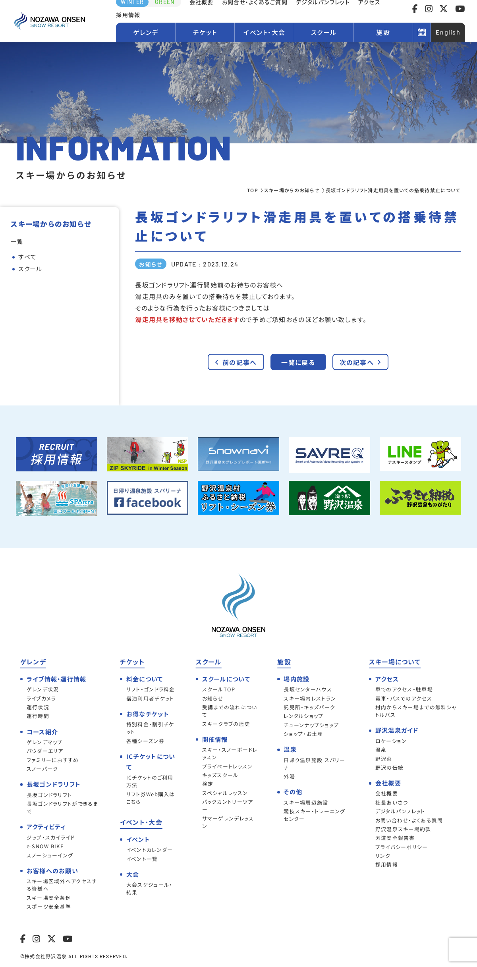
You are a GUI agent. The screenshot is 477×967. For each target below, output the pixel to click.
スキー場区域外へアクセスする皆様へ (62, 884)
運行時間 (38, 716)
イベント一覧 (142, 859)
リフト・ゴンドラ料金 (150, 689)
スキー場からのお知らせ (292, 190)
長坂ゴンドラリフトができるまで (62, 807)
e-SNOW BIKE (45, 846)
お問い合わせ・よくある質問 (409, 820)
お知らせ (213, 698)
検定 (208, 783)
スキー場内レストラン (310, 698)
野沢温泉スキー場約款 (403, 829)
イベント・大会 (264, 32)
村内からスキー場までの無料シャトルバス (416, 710)
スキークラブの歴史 (226, 724)
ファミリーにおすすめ (53, 760)
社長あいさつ (391, 802)
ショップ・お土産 (303, 733)
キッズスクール (220, 775)
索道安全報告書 (395, 838)
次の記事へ (361, 362)
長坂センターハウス (308, 689)
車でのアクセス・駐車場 (404, 689)
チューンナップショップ (311, 725)
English (448, 32)
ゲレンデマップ (45, 742)
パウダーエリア (45, 751)
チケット (205, 32)
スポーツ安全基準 (49, 906)
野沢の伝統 (389, 767)
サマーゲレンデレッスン (228, 822)
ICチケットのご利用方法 (150, 781)
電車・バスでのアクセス (403, 698)
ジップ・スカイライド (51, 837)
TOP (252, 190)
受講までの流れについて (229, 710)
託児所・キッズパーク (309, 707)
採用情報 (128, 15)
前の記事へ (236, 362)
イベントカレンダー (149, 849)
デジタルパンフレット (400, 811)
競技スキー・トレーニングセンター (314, 814)
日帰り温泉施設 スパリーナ (314, 763)
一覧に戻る (298, 362)
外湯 (289, 776)
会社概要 (386, 793)
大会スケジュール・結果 (149, 888)
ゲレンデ (145, 32)
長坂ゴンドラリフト (49, 795)
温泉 (381, 749)
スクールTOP (219, 689)
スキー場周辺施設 (306, 802)
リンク (383, 855)
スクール (323, 32)
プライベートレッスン (227, 766)
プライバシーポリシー (401, 847)
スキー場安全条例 (49, 897)
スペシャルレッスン (225, 793)
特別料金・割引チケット (150, 727)
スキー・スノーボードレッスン (230, 753)
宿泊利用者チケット (150, 698)
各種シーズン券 (145, 741)
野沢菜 (383, 758)
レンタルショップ (303, 716)
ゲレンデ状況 (43, 689)
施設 (383, 32)
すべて (27, 257)
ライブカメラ (41, 698)
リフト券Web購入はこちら (150, 797)
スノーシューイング (50, 855)
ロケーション (391, 741)
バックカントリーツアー (227, 805)
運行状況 (38, 707)
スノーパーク (42, 768)
